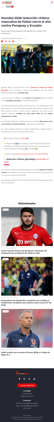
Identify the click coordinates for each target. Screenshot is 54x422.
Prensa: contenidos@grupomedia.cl (27, 403)
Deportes (5, 209)
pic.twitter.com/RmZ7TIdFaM (37, 154)
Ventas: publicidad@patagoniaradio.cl (27, 406)
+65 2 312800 (27, 408)
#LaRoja (23, 138)
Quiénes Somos (27, 393)
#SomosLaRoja (22, 154)
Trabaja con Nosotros (27, 396)
